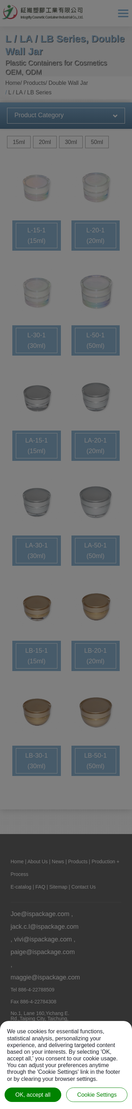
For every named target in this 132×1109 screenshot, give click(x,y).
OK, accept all (33, 1095)
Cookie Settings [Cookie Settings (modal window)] (97, 1095)
